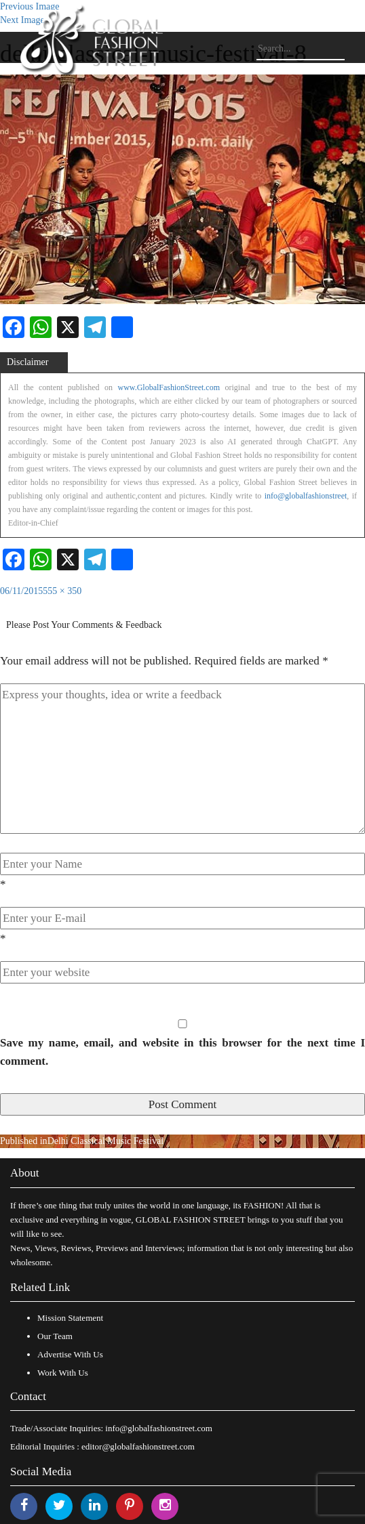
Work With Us (62, 1373)
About (24, 1172)
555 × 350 (62, 591)
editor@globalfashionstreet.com (138, 1446)
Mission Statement (70, 1318)
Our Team (55, 1336)
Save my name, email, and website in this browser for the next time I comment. (182, 1051)
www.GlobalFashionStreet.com (168, 387)
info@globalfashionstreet (306, 496)
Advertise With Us (70, 1354)
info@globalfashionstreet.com (158, 1428)
